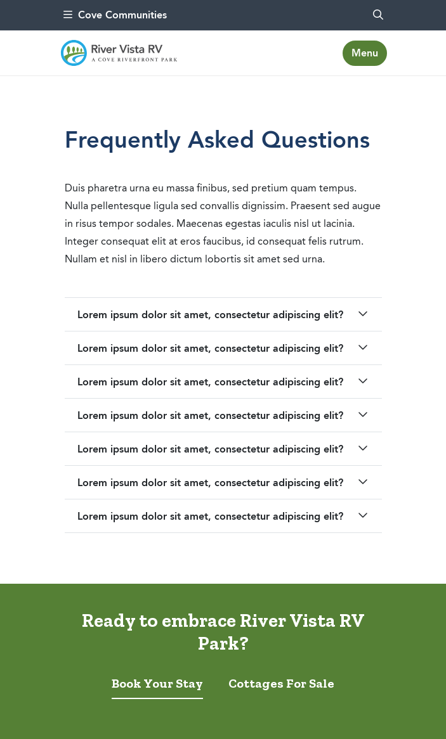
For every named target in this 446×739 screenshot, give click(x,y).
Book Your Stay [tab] (157, 683)
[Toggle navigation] (365, 53)
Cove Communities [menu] (115, 15)
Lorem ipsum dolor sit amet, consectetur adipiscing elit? (210, 314)
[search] (378, 15)
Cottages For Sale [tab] (281, 683)
